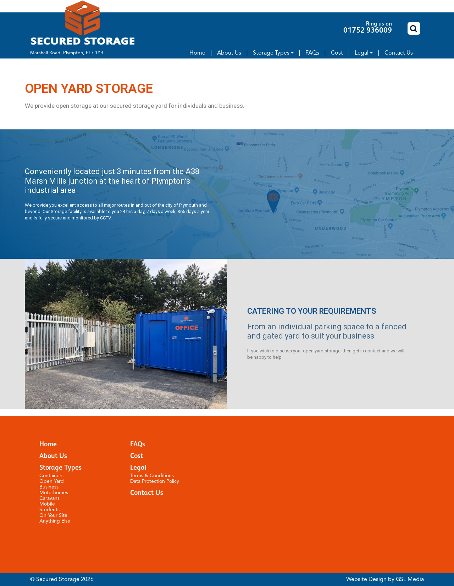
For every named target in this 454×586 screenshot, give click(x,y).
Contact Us (398, 53)
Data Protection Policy (154, 481)
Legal (362, 53)
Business (49, 487)
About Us (229, 53)
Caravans (49, 498)
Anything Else (54, 521)
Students (49, 509)
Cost (337, 53)
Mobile (47, 504)
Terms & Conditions (152, 475)
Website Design (366, 579)
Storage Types (271, 53)
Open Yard (51, 481)
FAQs (312, 53)
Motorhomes (53, 492)
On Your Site (53, 515)
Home (197, 53)
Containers (51, 475)
